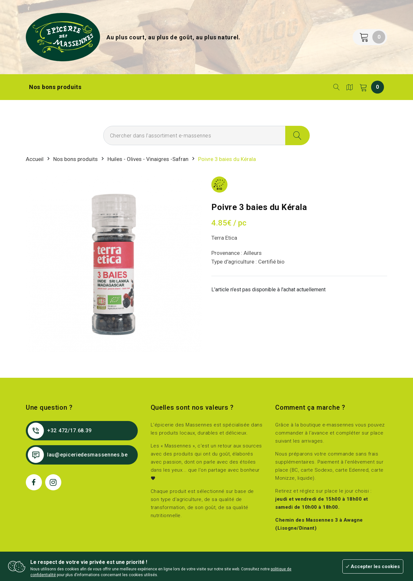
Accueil (35, 159)
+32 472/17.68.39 (60, 431)
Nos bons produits (55, 87)
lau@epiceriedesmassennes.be (78, 455)
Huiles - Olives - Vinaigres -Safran (147, 159)
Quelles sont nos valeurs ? (192, 407)
